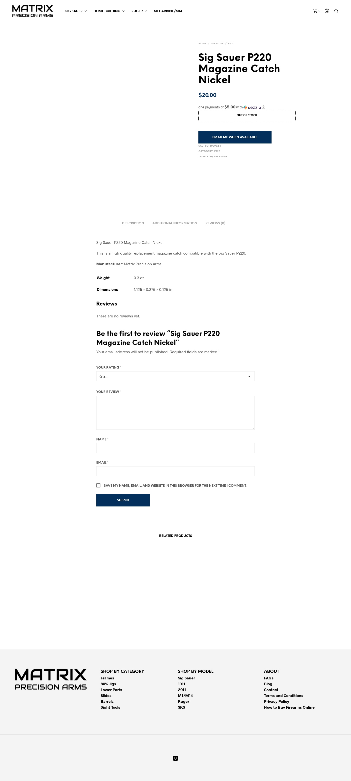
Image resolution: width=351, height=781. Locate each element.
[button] (316, 11)
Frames (107, 678)
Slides (106, 695)
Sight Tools (110, 707)
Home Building (107, 11)
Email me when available (234, 137)
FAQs (268, 678)
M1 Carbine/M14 (168, 11)
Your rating (108, 367)
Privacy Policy (276, 701)
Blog (268, 683)
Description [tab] (133, 223)
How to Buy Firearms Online (289, 707)
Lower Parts (111, 689)
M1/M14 (185, 695)
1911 (181, 683)
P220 (231, 43)
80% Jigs (108, 683)
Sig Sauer (74, 11)
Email (102, 462)
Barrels (107, 701)
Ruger (137, 11)
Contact (271, 689)
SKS (181, 707)
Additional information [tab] (174, 223)
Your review (108, 392)
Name (102, 439)
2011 (182, 689)
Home (202, 43)
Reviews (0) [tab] (215, 223)
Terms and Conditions (283, 695)
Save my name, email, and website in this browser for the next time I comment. (175, 485)
